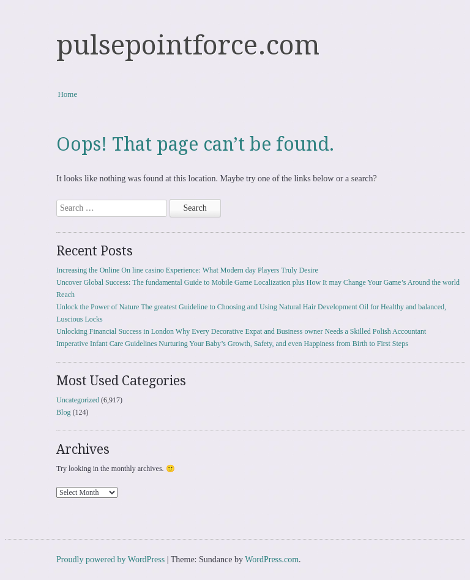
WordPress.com (272, 559)
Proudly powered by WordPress (110, 559)
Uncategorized (77, 400)
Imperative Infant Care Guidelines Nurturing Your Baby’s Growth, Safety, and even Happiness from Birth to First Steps (232, 343)
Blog (63, 412)
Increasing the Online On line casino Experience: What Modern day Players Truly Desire (187, 270)
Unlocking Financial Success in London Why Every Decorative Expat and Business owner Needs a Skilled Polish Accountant (241, 331)
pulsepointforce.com (187, 45)
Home (67, 94)
